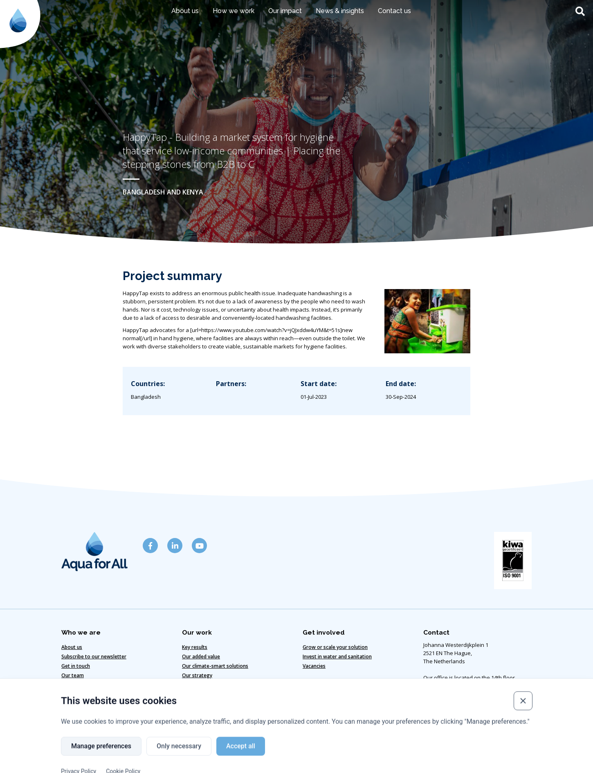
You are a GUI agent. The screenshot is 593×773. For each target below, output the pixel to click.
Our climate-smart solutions (215, 665)
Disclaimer (172, 749)
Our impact (285, 11)
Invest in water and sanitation (337, 656)
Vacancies (314, 665)
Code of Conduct (274, 749)
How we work (233, 11)
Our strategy (197, 675)
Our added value (201, 656)
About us (185, 11)
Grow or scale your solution (335, 647)
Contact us (394, 11)
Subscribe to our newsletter (93, 656)
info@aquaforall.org (448, 711)
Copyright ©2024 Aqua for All (398, 749)
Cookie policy (220, 749)
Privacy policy (329, 749)
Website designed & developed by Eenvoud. (296, 763)
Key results (194, 647)
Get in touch (75, 665)
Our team (72, 675)
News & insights (340, 11)
